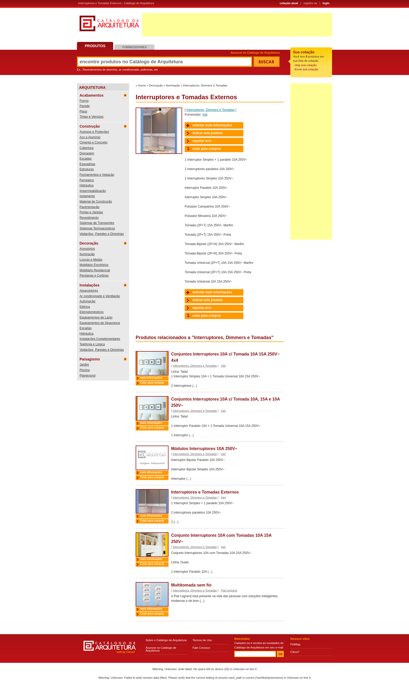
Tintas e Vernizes (92, 116)
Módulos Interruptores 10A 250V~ (204, 448)
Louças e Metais (91, 259)
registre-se (310, 3)
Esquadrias (87, 164)
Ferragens (87, 180)
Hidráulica (86, 185)
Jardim (84, 364)
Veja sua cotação (306, 65)
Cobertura (86, 148)
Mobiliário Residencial (95, 270)
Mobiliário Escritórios (94, 265)
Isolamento (87, 196)
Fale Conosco (201, 647)
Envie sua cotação (306, 69)
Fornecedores (134, 47)
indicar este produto (207, 133)
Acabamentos (92, 95)
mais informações (151, 377)
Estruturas (87, 169)
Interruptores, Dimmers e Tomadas (205, 85)
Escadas (86, 158)
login (326, 3)
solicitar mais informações (212, 125)
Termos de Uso (202, 640)
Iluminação (87, 254)
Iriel (204, 114)
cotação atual (289, 3)
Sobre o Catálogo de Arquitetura (166, 640)
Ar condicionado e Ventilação (100, 296)
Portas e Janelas (91, 212)
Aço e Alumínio (90, 137)
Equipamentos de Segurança (100, 323)
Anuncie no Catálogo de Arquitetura (255, 52)
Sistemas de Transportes (97, 223)
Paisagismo (90, 359)
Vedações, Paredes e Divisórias (102, 234)
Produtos (95, 46)
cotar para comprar (207, 149)
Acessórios (87, 249)
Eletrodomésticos (92, 312)
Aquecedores (89, 290)
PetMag (295, 644)
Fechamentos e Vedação (97, 175)
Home (142, 85)
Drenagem (87, 153)
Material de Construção (96, 201)
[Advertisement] (237, 24)
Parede (85, 106)
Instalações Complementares (100, 339)
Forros (84, 101)
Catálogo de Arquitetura (109, 25)
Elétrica (85, 307)
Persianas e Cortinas (94, 275)
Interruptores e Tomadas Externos (205, 492)
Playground (87, 375)
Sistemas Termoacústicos (97, 228)
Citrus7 (294, 651)
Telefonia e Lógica (92, 344)
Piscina (85, 370)
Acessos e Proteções (94, 132)
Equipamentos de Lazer (96, 317)
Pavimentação (89, 207)
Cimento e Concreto (93, 142)
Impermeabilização (93, 191)
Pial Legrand (229, 590)
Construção (90, 126)
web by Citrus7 (126, 652)
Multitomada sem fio (191, 585)
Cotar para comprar (152, 382)
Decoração (89, 243)
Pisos (83, 111)
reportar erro (202, 141)
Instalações (89, 285)
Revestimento (89, 218)
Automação (87, 301)
